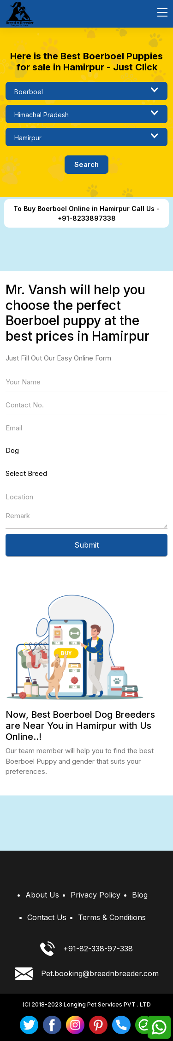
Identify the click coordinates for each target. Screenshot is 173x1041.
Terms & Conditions (112, 917)
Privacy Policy (95, 894)
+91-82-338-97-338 (86, 948)
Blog (140, 894)
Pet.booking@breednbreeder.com (87, 973)
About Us (42, 894)
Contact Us (46, 917)
